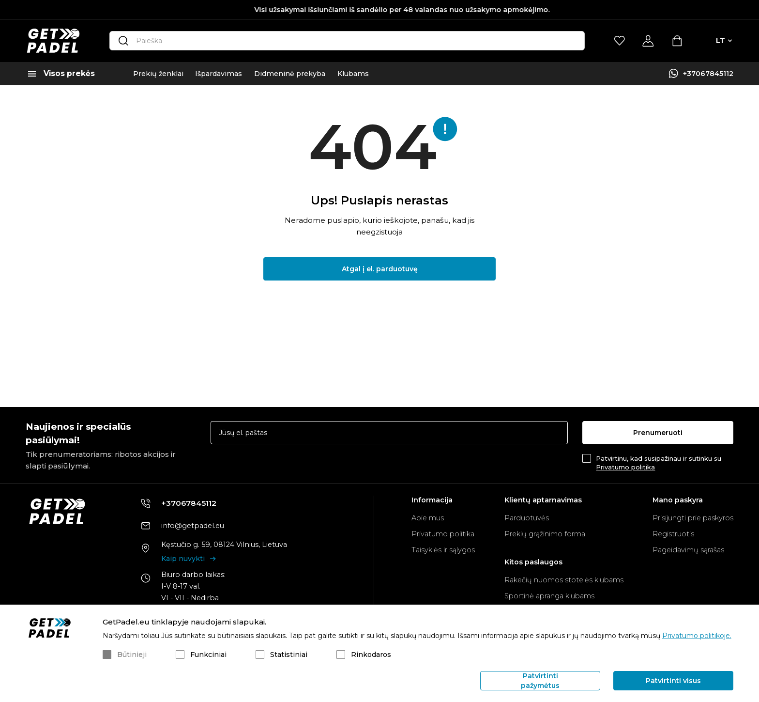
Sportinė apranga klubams (549, 596)
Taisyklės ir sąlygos (443, 550)
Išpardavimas (218, 73)
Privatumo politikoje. (696, 635)
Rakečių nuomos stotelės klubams (563, 580)
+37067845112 (708, 73)
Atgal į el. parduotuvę (380, 269)
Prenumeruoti (658, 432)
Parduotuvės (526, 518)
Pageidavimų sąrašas (688, 550)
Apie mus (427, 518)
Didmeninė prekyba (289, 73)
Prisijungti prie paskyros (693, 518)
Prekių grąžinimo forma (544, 534)
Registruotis (673, 534)
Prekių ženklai (158, 73)
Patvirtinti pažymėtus (540, 680)
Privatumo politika (625, 467)
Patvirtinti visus (673, 680)
